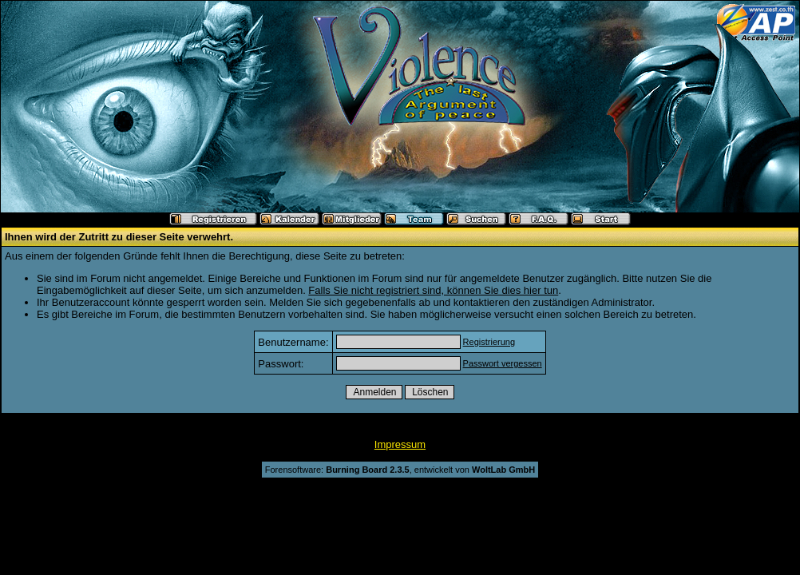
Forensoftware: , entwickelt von (400, 469)
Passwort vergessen (502, 363)
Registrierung (489, 342)
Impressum (400, 444)
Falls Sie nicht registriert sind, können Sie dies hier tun (433, 290)
